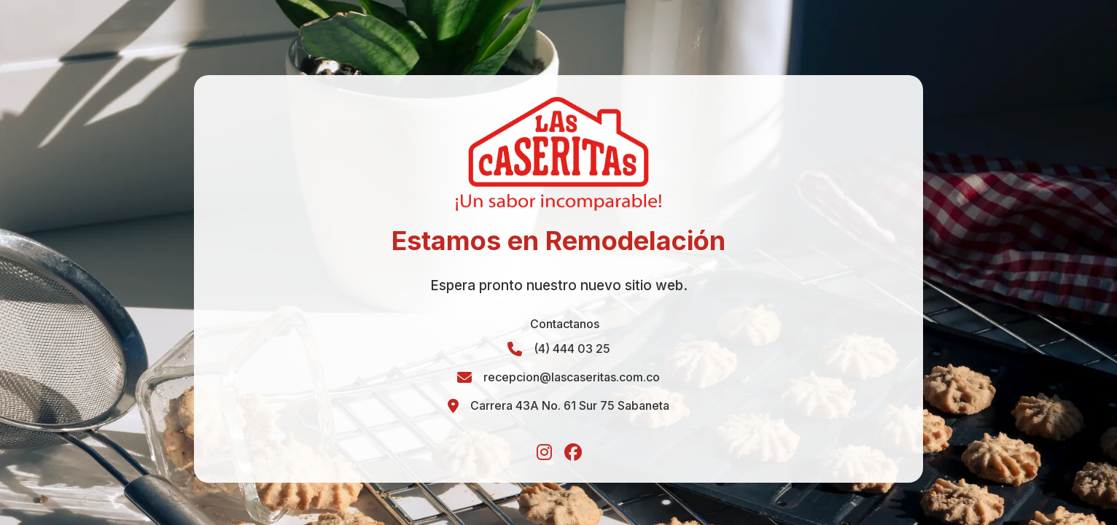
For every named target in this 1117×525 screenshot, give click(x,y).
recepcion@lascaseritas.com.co (571, 377)
